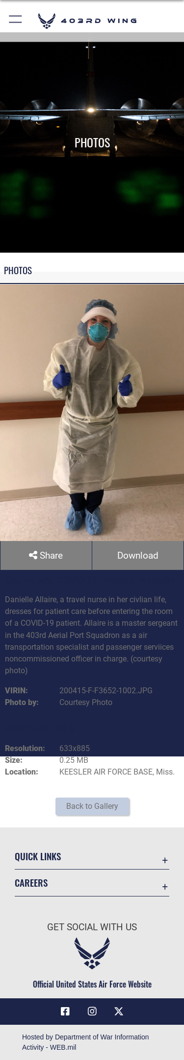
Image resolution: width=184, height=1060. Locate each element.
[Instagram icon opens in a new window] (92, 1011)
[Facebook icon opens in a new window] (65, 1011)
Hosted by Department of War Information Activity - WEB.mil (85, 1042)
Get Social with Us (92, 927)
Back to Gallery (92, 806)
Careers (31, 883)
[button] (16, 21)
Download (137, 555)
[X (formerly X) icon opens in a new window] (118, 1011)
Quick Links (38, 856)
